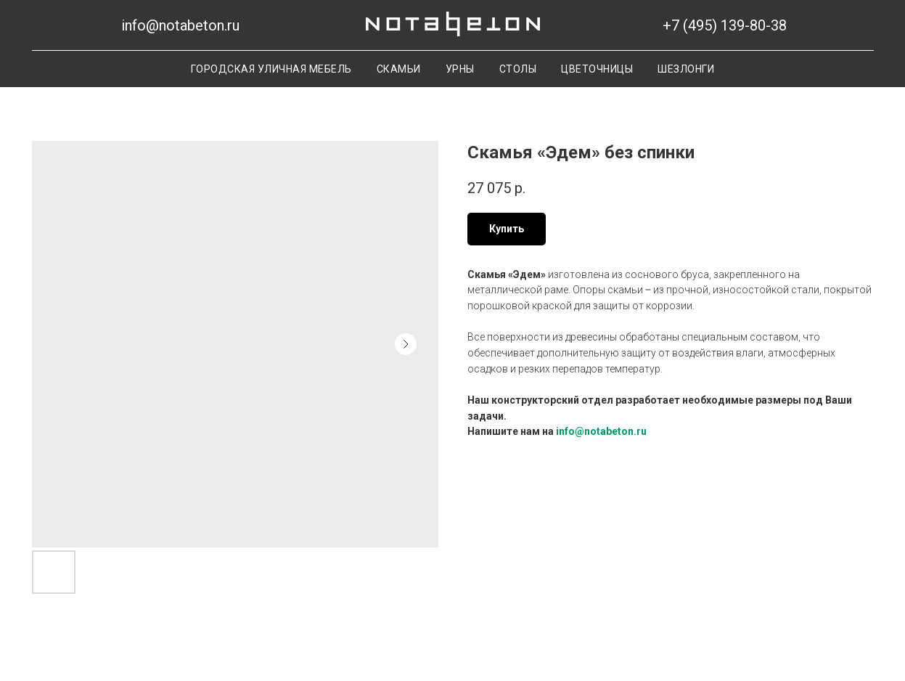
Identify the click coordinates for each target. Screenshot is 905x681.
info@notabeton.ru (180, 25)
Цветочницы (597, 69)
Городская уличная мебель (271, 69)
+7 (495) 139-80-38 (725, 25)
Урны (460, 69)
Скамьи (399, 69)
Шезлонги (686, 69)
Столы (518, 69)
